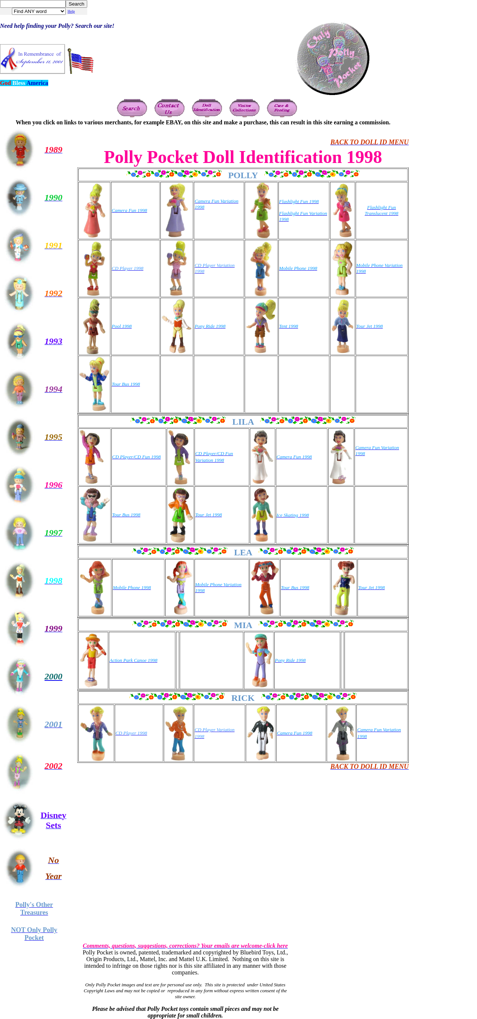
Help (71, 11)
